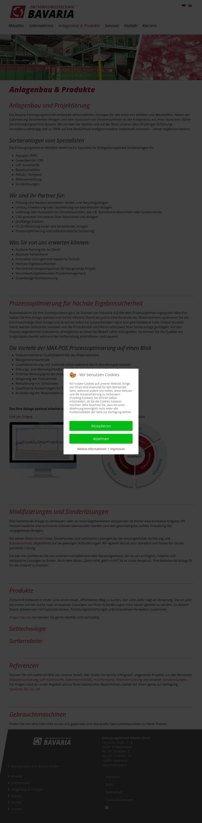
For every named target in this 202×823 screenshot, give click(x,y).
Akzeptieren (101, 426)
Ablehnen (101, 438)
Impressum (117, 449)
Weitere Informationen (91, 449)
